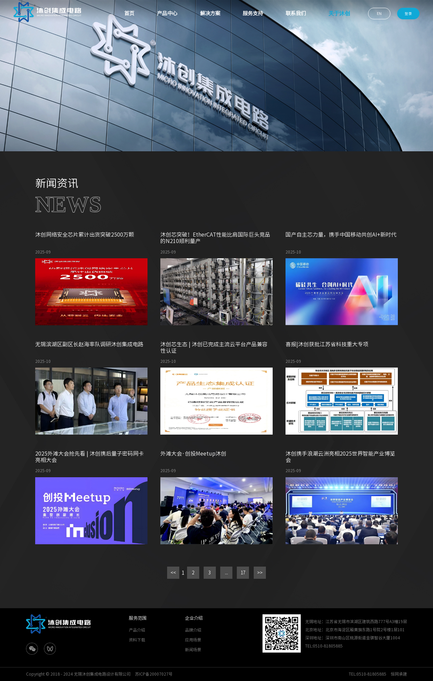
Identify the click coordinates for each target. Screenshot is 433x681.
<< (173, 572)
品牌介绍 (193, 630)
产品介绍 (137, 630)
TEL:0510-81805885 (367, 674)
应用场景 (193, 640)
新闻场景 (193, 649)
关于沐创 (339, 13)
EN (379, 13)
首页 (129, 13)
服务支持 (253, 13)
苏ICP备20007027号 (154, 674)
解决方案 (210, 13)
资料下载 (137, 640)
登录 (408, 13)
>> (260, 572)
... (226, 572)
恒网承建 (399, 674)
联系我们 (296, 13)
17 (243, 572)
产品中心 (167, 13)
